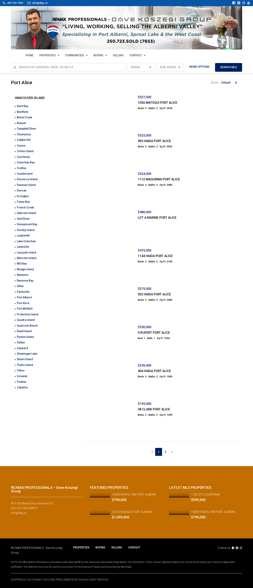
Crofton (22, 167)
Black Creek (24, 117)
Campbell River (26, 128)
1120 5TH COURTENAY (205, 494)
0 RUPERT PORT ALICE (154, 333)
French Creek (25, 205)
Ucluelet (22, 371)
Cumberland (25, 172)
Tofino (21, 366)
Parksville (23, 288)
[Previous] (152, 452)
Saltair (21, 338)
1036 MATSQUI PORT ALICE (157, 103)
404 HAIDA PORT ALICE (154, 371)
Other (20, 283)
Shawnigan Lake (27, 349)
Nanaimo (23, 272)
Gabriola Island (27, 211)
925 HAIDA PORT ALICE (154, 294)
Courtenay (23, 155)
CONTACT (136, 55)
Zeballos (22, 382)
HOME (29, 55)
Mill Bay (22, 261)
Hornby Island (26, 227)
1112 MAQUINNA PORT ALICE (159, 179)
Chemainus (24, 133)
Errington (23, 194)
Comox (21, 144)
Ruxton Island (25, 333)
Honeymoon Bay (27, 222)
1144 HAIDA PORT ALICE (155, 256)
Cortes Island (25, 150)
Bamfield (22, 111)
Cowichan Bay (26, 161)
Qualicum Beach (27, 321)
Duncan (21, 189)
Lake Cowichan (26, 238)
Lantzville (23, 244)
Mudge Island (26, 266)
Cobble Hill (24, 139)
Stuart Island (25, 355)
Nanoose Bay (25, 277)
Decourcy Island (27, 178)
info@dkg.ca (19, 512)
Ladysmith (23, 233)
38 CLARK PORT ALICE (154, 409)
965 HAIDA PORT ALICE (154, 141)
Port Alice (23, 299)
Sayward (22, 344)
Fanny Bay (23, 200)
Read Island (24, 327)
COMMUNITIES (74, 55)
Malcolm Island (27, 255)
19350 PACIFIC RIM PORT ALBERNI (134, 494)
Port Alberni (24, 294)
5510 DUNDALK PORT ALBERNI (132, 512)
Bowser (22, 122)
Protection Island (28, 310)
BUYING (98, 55)
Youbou (22, 377)
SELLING (118, 55)
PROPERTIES (47, 55)
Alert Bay (22, 106)
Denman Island (26, 183)
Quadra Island (26, 316)
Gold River (23, 216)
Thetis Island (25, 360)
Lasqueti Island (27, 250)
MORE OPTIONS (199, 66)
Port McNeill (25, 305)
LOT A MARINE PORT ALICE (157, 218)
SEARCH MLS (228, 67)
